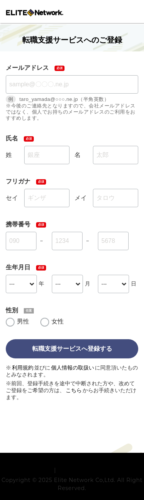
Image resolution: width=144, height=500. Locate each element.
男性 (23, 321)
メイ (80, 198)
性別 (12, 310)
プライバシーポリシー (86, 489)
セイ (12, 198)
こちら (74, 390)
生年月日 (18, 267)
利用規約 (22, 368)
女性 (57, 321)
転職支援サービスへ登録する (72, 348)
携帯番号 (18, 224)
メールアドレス (27, 67)
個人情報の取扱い (72, 368)
